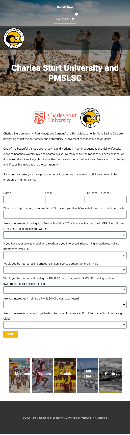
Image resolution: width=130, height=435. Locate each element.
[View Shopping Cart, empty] (65, 19)
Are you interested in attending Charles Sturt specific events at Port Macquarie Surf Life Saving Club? (62, 317)
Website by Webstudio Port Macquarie (88, 418)
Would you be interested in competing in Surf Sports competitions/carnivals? (51, 264)
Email (48, 193)
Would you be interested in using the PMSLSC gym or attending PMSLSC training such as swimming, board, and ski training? (58, 281)
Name (7, 193)
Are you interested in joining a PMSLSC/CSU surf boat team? (41, 299)
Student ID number (99, 193)
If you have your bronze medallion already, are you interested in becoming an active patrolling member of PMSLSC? (61, 246)
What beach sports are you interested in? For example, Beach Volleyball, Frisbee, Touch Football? (63, 208)
